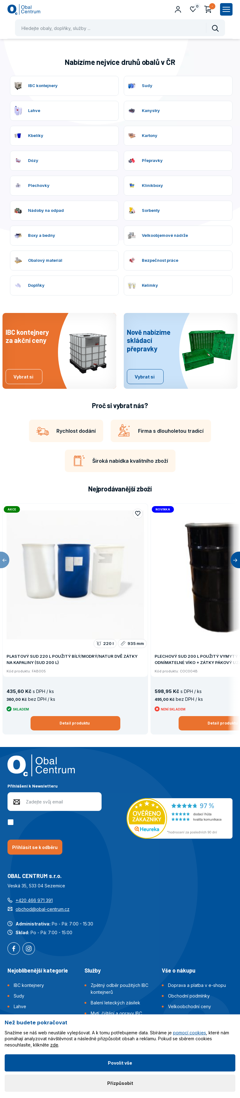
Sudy (19, 995)
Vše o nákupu (178, 970)
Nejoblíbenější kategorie (37, 970)
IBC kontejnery (29, 985)
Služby (92, 970)
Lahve (20, 1006)
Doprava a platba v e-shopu (197, 985)
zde (54, 1044)
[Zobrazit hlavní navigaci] (226, 9)
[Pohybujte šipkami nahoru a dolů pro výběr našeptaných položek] (120, 27)
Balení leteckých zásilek (115, 1002)
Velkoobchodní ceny (189, 1006)
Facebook (13, 949)
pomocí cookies (189, 1032)
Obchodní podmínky (189, 995)
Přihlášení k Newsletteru (32, 785)
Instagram (28, 949)
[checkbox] (11, 822)
